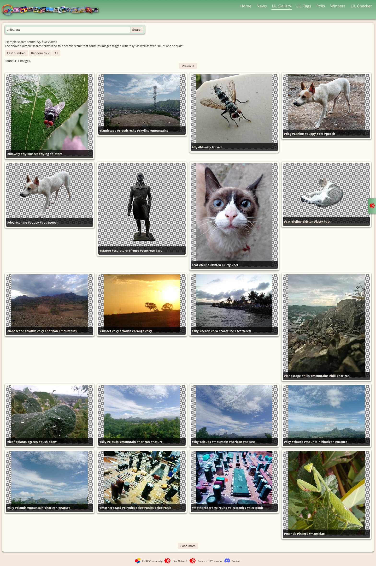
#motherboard (110, 508)
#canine (298, 134)
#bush (43, 442)
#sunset (105, 331)
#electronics (144, 508)
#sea (214, 331)
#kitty (226, 265)
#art (159, 251)
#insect (32, 154)
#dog (287, 134)
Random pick (40, 53)
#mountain (127, 442)
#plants (21, 442)
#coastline (226, 331)
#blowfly (13, 154)
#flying (44, 154)
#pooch (329, 134)
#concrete (147, 251)
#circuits (128, 508)
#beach (205, 331)
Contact (236, 561)
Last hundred (16, 53)
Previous (188, 66)
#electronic (162, 508)
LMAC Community (152, 561)
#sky (132, 131)
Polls (320, 6)
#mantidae (317, 534)
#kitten (215, 265)
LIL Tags (303, 6)
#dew (52, 442)
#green (32, 442)
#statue (105, 251)
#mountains (159, 131)
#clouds (123, 131)
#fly (24, 154)
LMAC (52, 10)
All (56, 53)
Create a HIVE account (210, 561)
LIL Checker (361, 6)
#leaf (11, 442)
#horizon (51, 331)
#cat (195, 265)
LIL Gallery (281, 6)
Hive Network (180, 561)
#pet (320, 134)
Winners (338, 6)
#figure (134, 251)
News (262, 6)
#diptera (56, 154)
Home (246, 6)
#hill (332, 376)
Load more (188, 546)
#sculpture (120, 251)
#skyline (143, 131)
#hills (306, 376)
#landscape (108, 131)
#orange (138, 331)
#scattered (243, 331)
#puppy (310, 134)
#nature (157, 442)
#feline (204, 265)
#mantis (290, 534)
